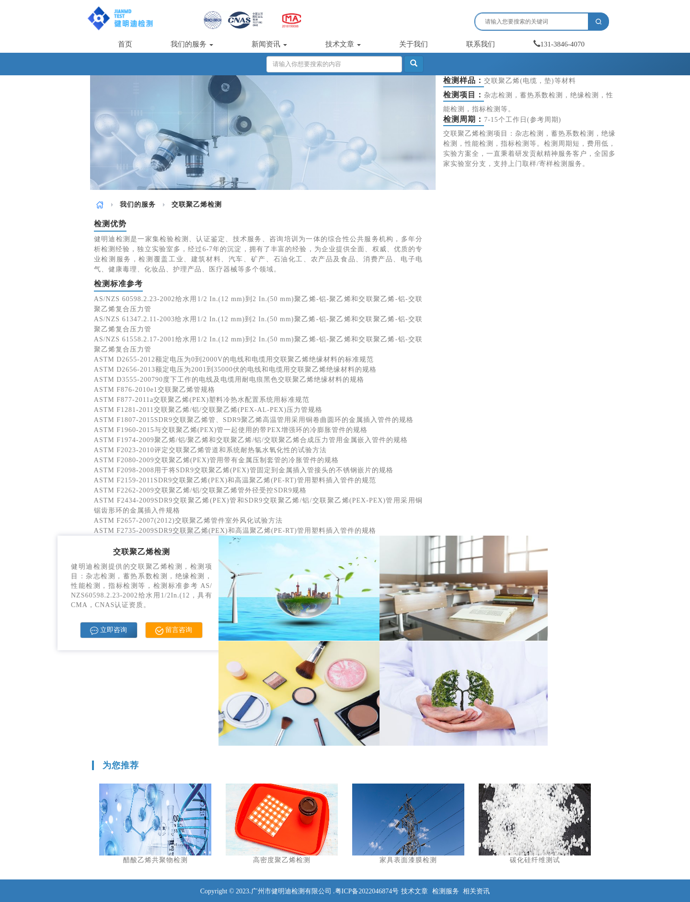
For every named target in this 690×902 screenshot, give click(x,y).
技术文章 (343, 44)
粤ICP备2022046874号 (367, 891)
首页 (125, 44)
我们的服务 (192, 44)
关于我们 (413, 44)
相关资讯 (476, 891)
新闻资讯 (269, 44)
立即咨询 (108, 630)
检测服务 (445, 891)
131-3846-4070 (559, 44)
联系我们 (480, 44)
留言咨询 (173, 630)
